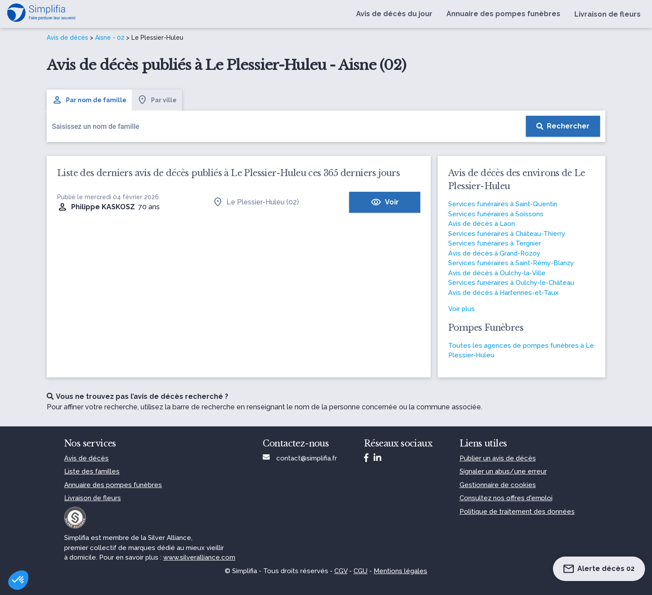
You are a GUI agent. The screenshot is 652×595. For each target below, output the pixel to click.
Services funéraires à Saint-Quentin (502, 204)
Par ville (157, 100)
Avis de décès (67, 37)
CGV (340, 571)
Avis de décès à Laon (481, 224)
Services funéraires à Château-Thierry (506, 234)
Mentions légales (400, 571)
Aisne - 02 (109, 37)
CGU (360, 571)
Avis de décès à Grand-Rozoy (494, 253)
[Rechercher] (563, 126)
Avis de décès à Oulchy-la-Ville (497, 273)
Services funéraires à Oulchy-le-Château (511, 283)
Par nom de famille (89, 100)
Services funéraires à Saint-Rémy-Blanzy (511, 263)
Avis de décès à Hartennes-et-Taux (503, 293)
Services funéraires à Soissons (495, 214)
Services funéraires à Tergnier (494, 243)
